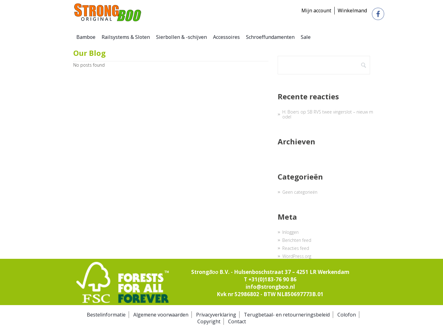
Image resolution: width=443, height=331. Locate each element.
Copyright (208, 321)
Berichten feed (296, 240)
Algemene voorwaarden (160, 314)
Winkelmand (352, 10)
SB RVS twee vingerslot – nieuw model (327, 114)
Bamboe (85, 37)
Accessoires (226, 37)
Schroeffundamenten (270, 37)
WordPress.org (296, 256)
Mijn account (316, 10)
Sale (306, 37)
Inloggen (290, 232)
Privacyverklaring (216, 314)
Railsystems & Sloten (126, 37)
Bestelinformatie (106, 314)
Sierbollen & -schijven (181, 37)
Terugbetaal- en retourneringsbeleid (287, 314)
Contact (237, 321)
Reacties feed (295, 248)
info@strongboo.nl (270, 286)
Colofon (346, 314)
